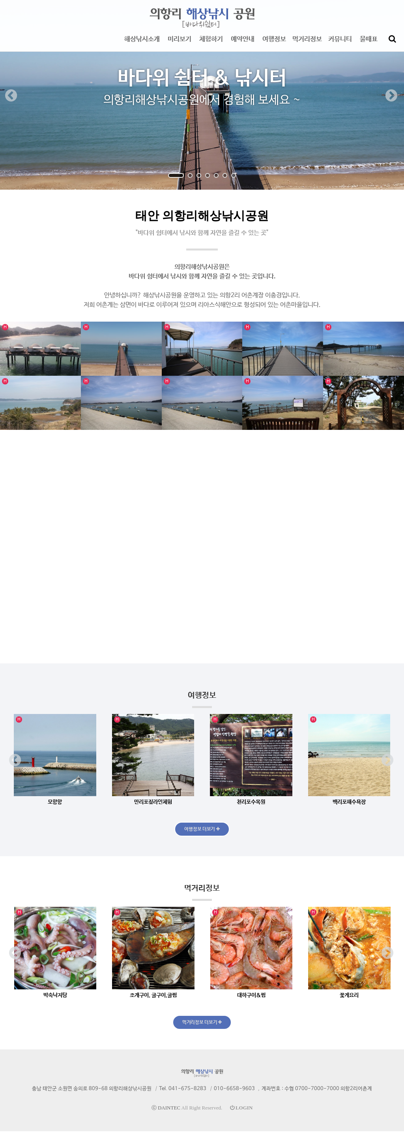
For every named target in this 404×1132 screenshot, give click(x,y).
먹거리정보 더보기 (202, 1023)
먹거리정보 (307, 43)
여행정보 (274, 43)
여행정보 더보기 (202, 829)
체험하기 (211, 43)
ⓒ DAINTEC (166, 1108)
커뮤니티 (340, 43)
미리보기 (179, 43)
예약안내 (242, 43)
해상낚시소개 (142, 43)
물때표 (369, 43)
